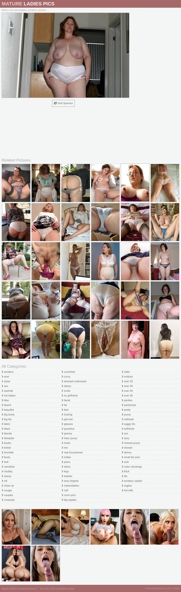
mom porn (69, 495)
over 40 (127, 386)
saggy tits (128, 424)
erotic (66, 390)
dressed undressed (74, 381)
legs (65, 471)
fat (64, 405)
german (67, 419)
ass (5, 386)
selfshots (128, 428)
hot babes (9, 395)
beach (6, 405)
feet (65, 409)
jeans (66, 462)
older (126, 371)
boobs (6, 443)
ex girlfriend (69, 395)
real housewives (72, 452)
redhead (128, 419)
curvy (66, 376)
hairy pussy (69, 438)
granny (67, 433)
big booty (8, 414)
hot (65, 447)
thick (125, 471)
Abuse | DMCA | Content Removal (19, 588)
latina (66, 466)
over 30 (127, 381)
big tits (7, 419)
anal (5, 376)
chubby (7, 471)
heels (66, 443)
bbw (5, 400)
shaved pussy (131, 443)
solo (125, 462)
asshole (7, 390)
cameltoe (8, 466)
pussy (126, 414)
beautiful (8, 409)
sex (125, 433)
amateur (8, 371)
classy (6, 476)
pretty (126, 409)
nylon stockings (132, 466)
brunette (8, 452)
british (6, 447)
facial (66, 400)
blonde (7, 433)
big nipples (69, 499)
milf (65, 490)
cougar (7, 490)
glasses (67, 424)
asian (6, 381)
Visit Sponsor (63, 103)
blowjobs (8, 438)
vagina (127, 485)
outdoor (127, 376)
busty (6, 457)
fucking (67, 414)
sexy (125, 438)
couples (7, 495)
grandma (68, 428)
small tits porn (131, 457)
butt (5, 462)
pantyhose (129, 405)
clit (4, 481)
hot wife (127, 490)
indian (66, 457)
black (6, 428)
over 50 (127, 390)
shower (127, 447)
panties (127, 400)
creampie (8, 499)
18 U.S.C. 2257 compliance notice (57, 588)
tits (124, 476)
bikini (6, 424)
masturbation (70, 485)
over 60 (127, 395)
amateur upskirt (132, 481)
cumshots (68, 371)
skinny (127, 452)
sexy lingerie (70, 481)
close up (8, 485)
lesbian (67, 476)
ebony (66, 386)
